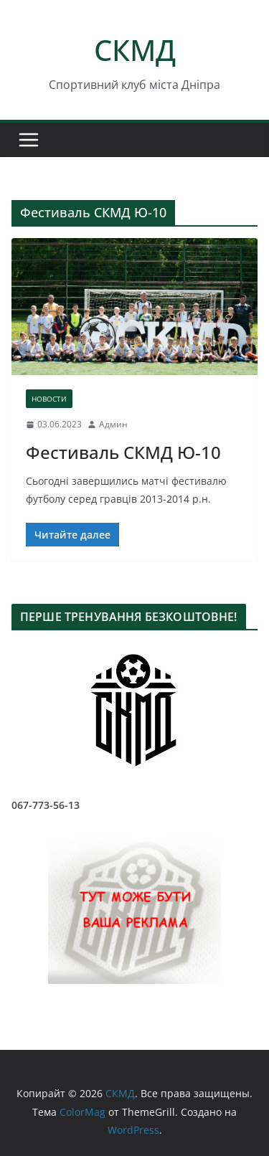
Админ (113, 424)
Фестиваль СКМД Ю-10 (123, 452)
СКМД (135, 50)
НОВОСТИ (49, 399)
